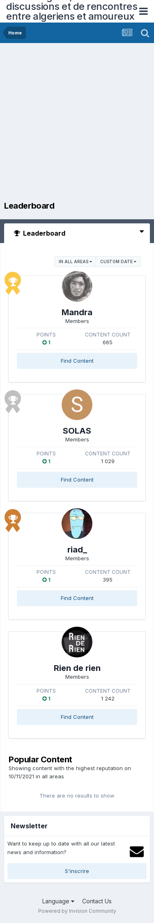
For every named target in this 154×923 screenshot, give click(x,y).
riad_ (77, 550)
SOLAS (77, 431)
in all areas (75, 261)
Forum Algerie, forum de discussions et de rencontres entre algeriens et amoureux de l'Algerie (71, 11)
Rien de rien (77, 668)
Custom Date (118, 261)
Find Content (77, 360)
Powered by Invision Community (77, 911)
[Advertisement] (77, 124)
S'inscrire (77, 871)
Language (58, 901)
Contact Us (97, 901)
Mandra (77, 312)
